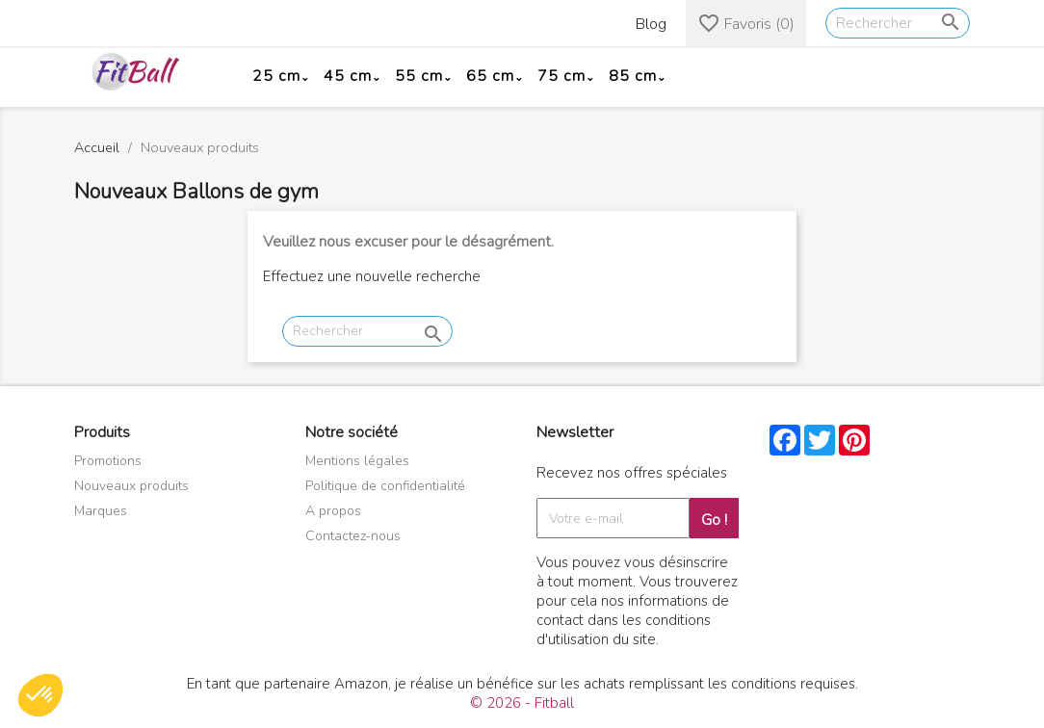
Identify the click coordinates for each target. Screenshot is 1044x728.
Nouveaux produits (131, 486)
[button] (40, 695)
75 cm (561, 76)
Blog (651, 24)
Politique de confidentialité (385, 486)
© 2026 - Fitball (522, 703)
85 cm (633, 76)
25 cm (276, 76)
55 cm (419, 76)
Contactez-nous (353, 536)
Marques (100, 511)
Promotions (108, 461)
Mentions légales (357, 461)
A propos (333, 511)
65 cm (490, 76)
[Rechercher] (897, 23)
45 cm (348, 76)
